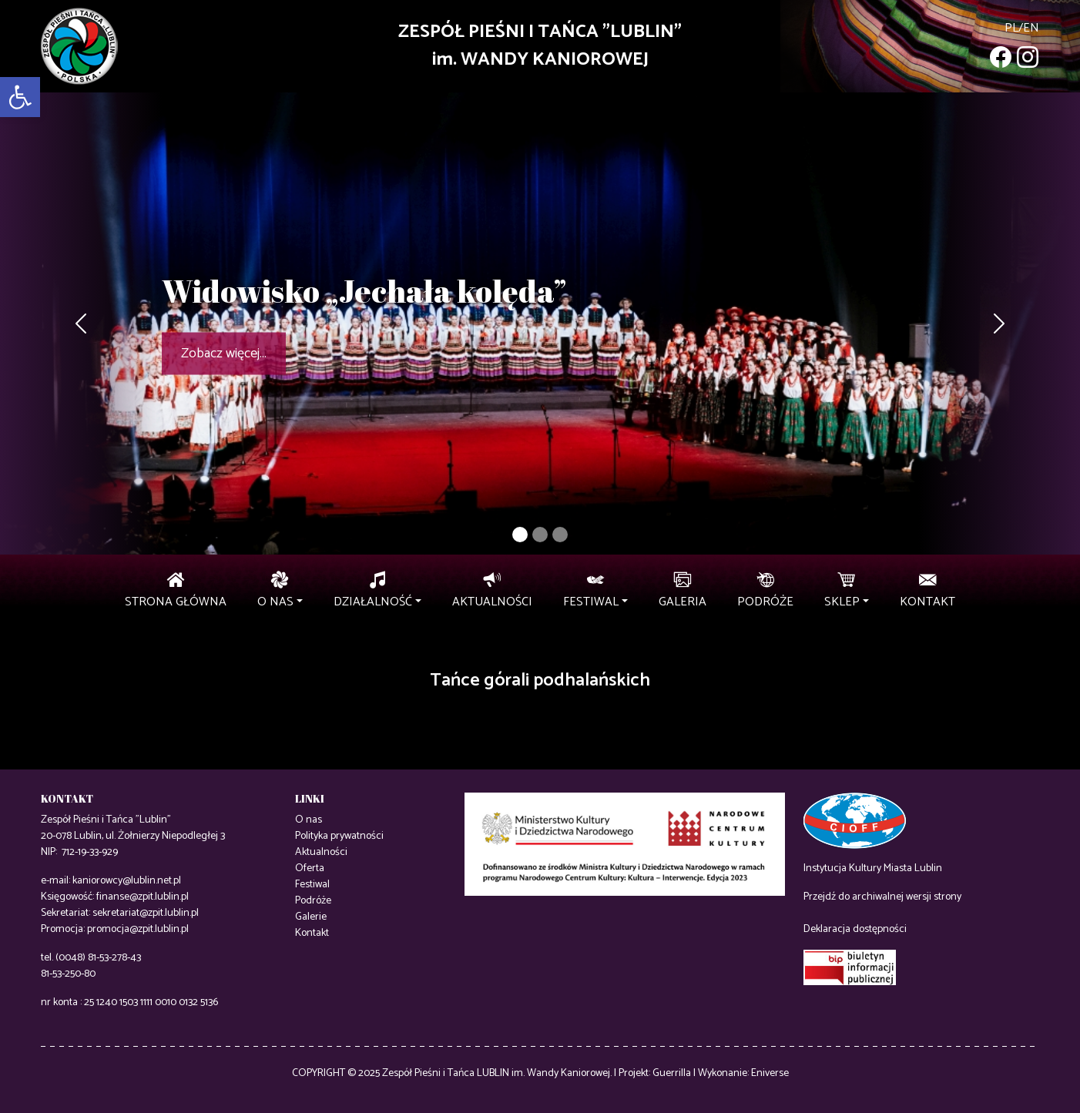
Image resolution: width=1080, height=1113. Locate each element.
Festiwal (312, 884)
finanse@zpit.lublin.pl (142, 897)
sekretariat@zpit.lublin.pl (145, 913)
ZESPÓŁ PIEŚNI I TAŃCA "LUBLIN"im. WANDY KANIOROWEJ (540, 46)
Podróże (313, 901)
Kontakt (312, 933)
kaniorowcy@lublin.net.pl (126, 881)
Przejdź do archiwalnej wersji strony (882, 897)
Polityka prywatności (339, 836)
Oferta (309, 868)
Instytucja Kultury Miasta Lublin (872, 868)
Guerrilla (671, 1073)
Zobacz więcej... (224, 353)
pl (1011, 28)
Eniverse (770, 1073)
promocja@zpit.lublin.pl (138, 929)
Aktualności (321, 852)
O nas (308, 820)
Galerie (311, 917)
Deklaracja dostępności (855, 929)
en (1031, 28)
